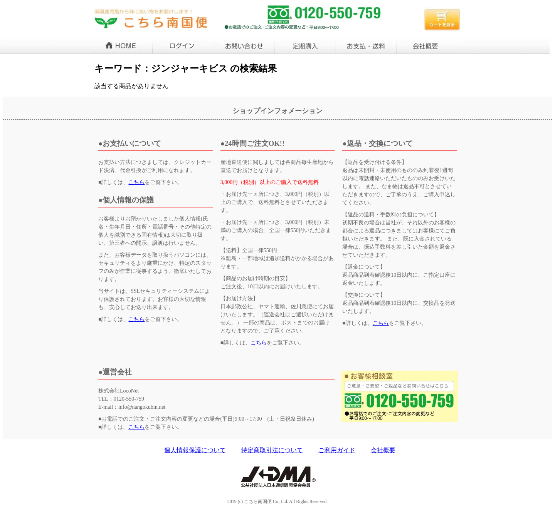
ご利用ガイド (336, 450)
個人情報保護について (195, 450)
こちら (136, 182)
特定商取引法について (272, 450)
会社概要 (383, 450)
